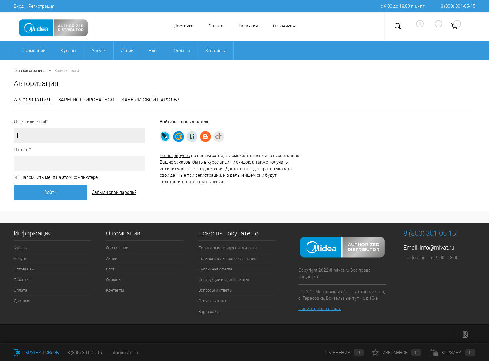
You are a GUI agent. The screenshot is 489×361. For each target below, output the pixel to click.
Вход (19, 6)
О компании (117, 247)
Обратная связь (36, 352)
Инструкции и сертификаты (223, 279)
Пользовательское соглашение (227, 258)
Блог (110, 269)
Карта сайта (209, 311)
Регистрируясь (175, 155)
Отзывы (113, 279)
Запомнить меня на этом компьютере (59, 177)
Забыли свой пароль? (150, 100)
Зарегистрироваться (86, 100)
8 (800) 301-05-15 (458, 6)
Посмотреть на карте (319, 308)
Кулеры (21, 247)
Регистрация (41, 6)
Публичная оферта (215, 269)
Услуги (20, 258)
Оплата (216, 25)
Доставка (184, 25)
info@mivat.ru (437, 247)
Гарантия (248, 25)
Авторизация (32, 99)
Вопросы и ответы (215, 290)
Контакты (115, 290)
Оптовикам (284, 25)
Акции (111, 258)
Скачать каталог (213, 301)
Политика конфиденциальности (227, 247)
